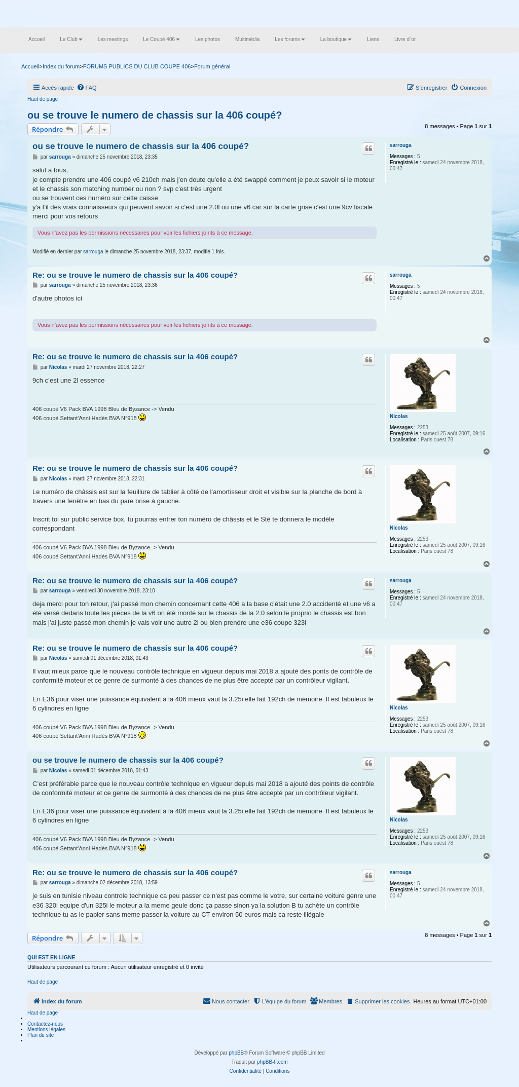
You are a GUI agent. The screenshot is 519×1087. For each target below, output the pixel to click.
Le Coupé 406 (161, 39)
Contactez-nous (45, 1024)
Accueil (36, 39)
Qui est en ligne (51, 957)
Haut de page (42, 99)
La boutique (336, 39)
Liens (373, 39)
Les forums (290, 39)
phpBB (236, 1053)
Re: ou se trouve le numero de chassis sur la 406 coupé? (135, 275)
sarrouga (401, 145)
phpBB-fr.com (272, 1062)
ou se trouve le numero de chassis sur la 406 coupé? (154, 115)
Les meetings (113, 39)
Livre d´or (405, 39)
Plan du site (40, 1035)
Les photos (207, 39)
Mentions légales (46, 1029)
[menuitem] (87, 88)
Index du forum (61, 66)
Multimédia (247, 39)
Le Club (71, 39)
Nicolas (399, 416)
